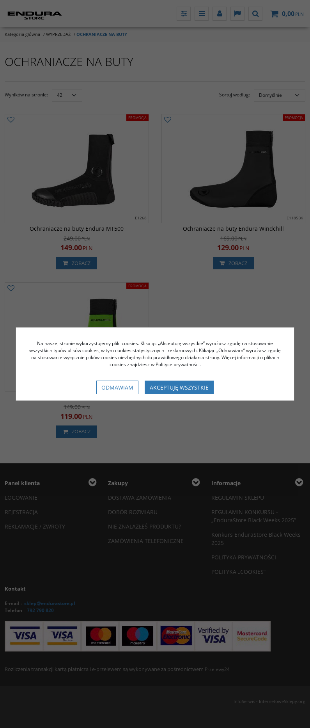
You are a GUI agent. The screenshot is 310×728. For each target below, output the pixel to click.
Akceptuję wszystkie (179, 387)
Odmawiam (117, 387)
